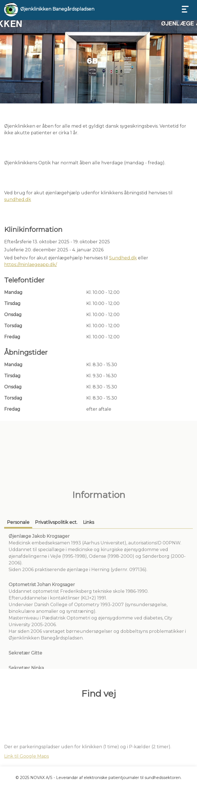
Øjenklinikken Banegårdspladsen (57, 9)
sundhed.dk (17, 199)
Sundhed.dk (123, 257)
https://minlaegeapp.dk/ (30, 264)
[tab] (18, 578)
